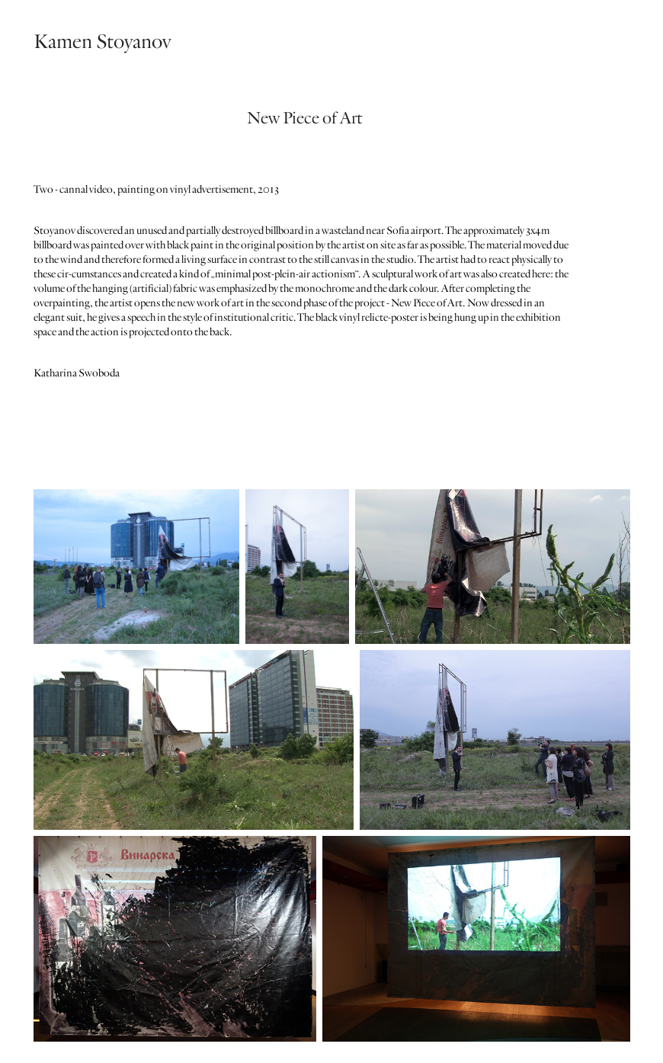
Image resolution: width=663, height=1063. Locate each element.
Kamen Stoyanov (102, 41)
